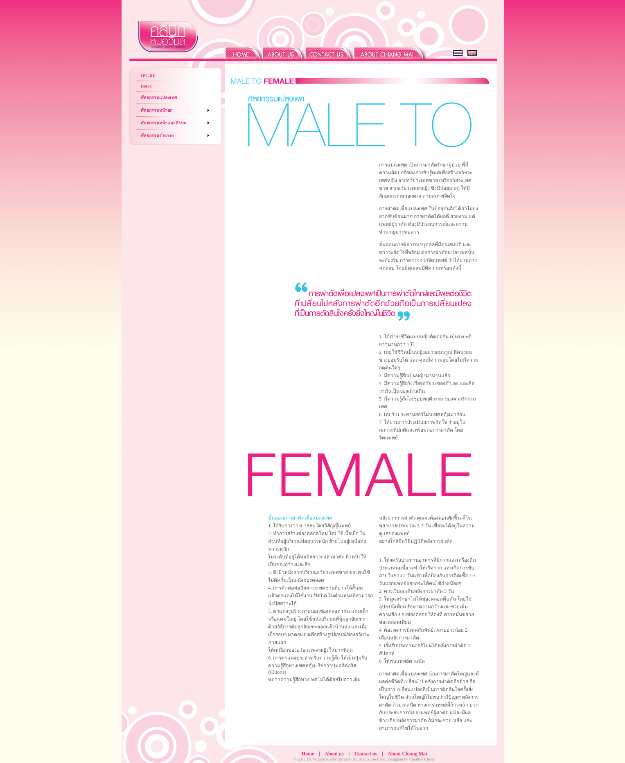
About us (334, 753)
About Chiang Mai (407, 753)
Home (308, 753)
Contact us (365, 753)
